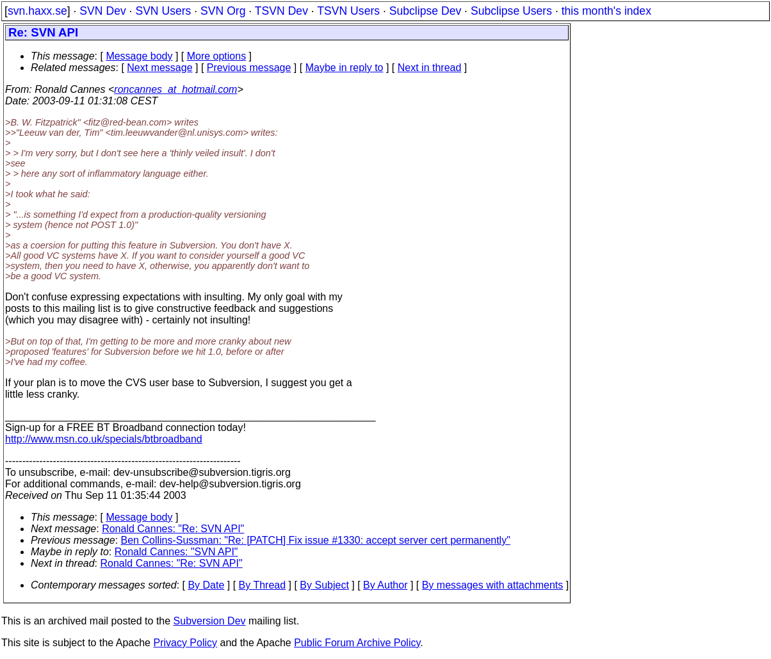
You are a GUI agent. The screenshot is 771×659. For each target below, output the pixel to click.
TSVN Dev (281, 10)
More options (217, 56)
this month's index (606, 10)
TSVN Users (348, 10)
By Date (206, 585)
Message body (139, 56)
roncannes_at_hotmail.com (175, 89)
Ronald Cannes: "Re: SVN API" (173, 528)
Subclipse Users (511, 10)
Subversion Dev (210, 620)
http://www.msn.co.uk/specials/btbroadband (103, 439)
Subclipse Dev (425, 10)
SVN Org (222, 10)
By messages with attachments (493, 585)
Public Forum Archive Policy (357, 642)
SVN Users (163, 10)
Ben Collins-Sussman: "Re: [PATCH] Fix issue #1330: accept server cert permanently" (315, 540)
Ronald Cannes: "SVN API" (176, 551)
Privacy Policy (185, 642)
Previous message (249, 67)
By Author (385, 585)
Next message (159, 67)
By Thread (262, 585)
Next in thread (430, 67)
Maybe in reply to (344, 67)
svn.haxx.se (37, 10)
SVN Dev (102, 10)
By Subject (324, 585)
